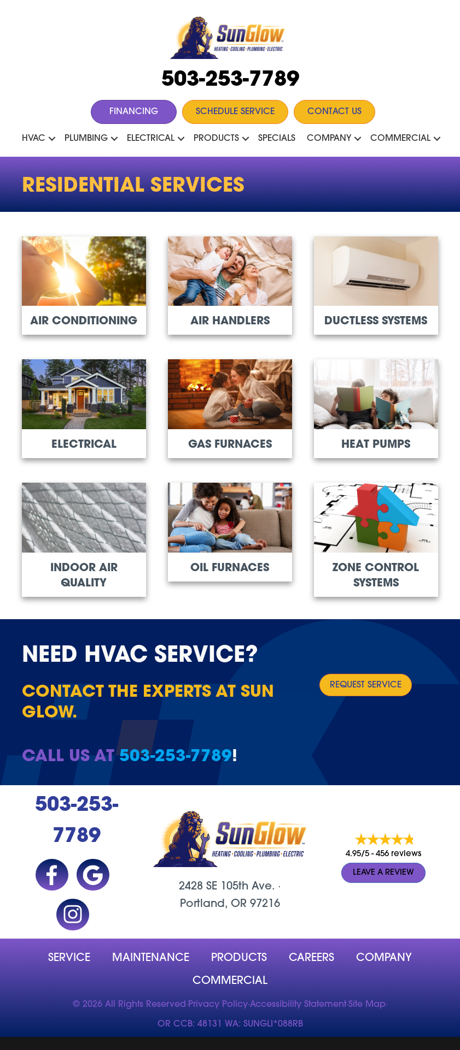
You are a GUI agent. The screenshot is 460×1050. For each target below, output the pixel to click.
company (384, 958)
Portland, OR (213, 904)
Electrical (150, 138)
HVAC (33, 138)
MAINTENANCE (150, 958)
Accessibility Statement (298, 1004)
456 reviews (398, 854)
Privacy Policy (218, 1004)
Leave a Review (383, 873)
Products (216, 138)
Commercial (400, 138)
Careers (311, 958)
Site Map (367, 1004)
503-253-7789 (230, 80)
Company (329, 138)
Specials (276, 138)
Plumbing (86, 138)
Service (69, 958)
